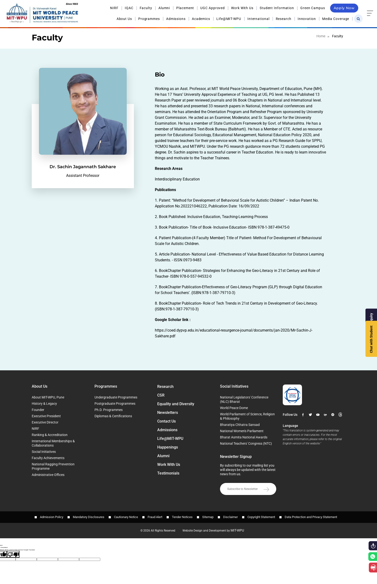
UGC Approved (212, 8)
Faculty (146, 8)
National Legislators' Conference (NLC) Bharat (244, 399)
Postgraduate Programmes (114, 403)
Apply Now (344, 8)
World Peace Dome (234, 408)
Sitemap (208, 517)
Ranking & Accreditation (50, 435)
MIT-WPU (237, 530)
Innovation (307, 19)
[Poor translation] (13, 554)
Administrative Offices (48, 475)
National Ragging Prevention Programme (53, 466)
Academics (201, 19)
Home (320, 36)
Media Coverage (335, 19)
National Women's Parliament (242, 431)
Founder (38, 410)
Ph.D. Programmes (108, 410)
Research (283, 19)
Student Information (277, 8)
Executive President (46, 416)
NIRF (114, 8)
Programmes (149, 19)
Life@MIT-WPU (228, 19)
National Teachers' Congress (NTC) (246, 443)
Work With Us (242, 8)
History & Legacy (44, 403)
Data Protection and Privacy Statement (311, 517)
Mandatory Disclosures (88, 517)
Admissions (176, 19)
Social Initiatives (44, 452)
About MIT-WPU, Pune (48, 397)
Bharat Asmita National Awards (243, 437)
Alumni (164, 8)
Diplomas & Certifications (113, 416)
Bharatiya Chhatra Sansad (240, 425)
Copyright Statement (261, 517)
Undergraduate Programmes (115, 397)
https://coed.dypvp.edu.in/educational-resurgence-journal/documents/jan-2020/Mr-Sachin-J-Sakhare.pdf (233, 333)
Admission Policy (51, 517)
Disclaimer (230, 517)
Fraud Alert (155, 517)
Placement (185, 8)
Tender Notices (182, 517)
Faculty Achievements (48, 458)
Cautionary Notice (126, 517)
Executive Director (45, 422)
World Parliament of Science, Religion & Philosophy (247, 416)
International (258, 19)
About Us (124, 19)
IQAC (129, 8)
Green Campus (312, 8)
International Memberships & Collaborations (53, 443)
